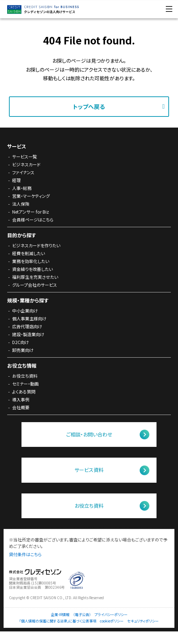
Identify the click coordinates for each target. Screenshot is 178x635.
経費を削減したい (28, 253)
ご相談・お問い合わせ (89, 434)
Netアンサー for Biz (30, 212)
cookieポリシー (112, 621)
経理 (16, 180)
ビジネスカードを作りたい (36, 245)
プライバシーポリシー (111, 614)
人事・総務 (22, 188)
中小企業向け (25, 310)
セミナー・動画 (25, 384)
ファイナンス (23, 172)
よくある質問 (23, 391)
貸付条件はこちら (25, 554)
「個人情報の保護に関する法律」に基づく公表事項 (57, 621)
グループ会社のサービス (34, 285)
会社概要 (20, 407)
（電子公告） (82, 614)
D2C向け (20, 342)
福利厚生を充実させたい (35, 277)
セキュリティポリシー (143, 621)
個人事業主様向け (29, 318)
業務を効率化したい (30, 261)
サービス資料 (89, 469)
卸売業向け (23, 350)
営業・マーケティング (31, 196)
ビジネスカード (26, 164)
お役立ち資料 (25, 376)
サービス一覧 (24, 156)
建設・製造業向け (28, 334)
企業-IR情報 (60, 614)
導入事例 (20, 399)
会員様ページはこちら (32, 219)
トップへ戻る (89, 106)
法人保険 (20, 204)
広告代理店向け (27, 326)
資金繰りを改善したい (32, 269)
